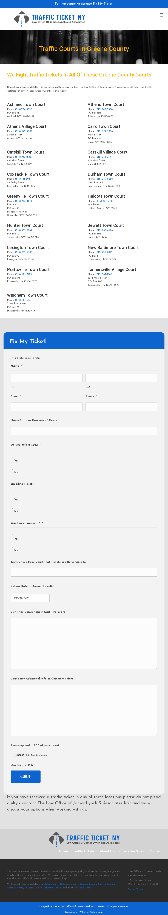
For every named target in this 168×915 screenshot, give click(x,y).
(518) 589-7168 (104, 274)
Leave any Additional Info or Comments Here (42, 673)
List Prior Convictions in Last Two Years (38, 606)
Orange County (88, 877)
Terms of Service (86, 911)
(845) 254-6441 (104, 201)
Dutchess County (69, 877)
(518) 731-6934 (23, 179)
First (13, 386)
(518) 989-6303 (23, 252)
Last (88, 386)
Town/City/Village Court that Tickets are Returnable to (48, 558)
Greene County (15, 880)
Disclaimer (103, 911)
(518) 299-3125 (23, 274)
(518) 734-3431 (23, 300)
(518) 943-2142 (23, 157)
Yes (16, 457)
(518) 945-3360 (104, 109)
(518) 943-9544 (104, 157)
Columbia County (52, 880)
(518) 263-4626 (104, 230)
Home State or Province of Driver (34, 418)
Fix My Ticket (135, 882)
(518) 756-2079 (104, 252)
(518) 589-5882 (23, 230)
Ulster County (51, 877)
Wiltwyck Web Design (91, 905)
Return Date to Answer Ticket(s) (33, 581)
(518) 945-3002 (23, 131)
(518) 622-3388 (104, 131)
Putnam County (33, 880)
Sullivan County (106, 877)
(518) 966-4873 (23, 201)
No (16, 469)
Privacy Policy (67, 911)
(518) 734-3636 (23, 109)
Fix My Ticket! (103, 3)
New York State (83, 880)
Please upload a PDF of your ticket (35, 740)
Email (16, 395)
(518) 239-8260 (104, 179)
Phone (91, 395)
